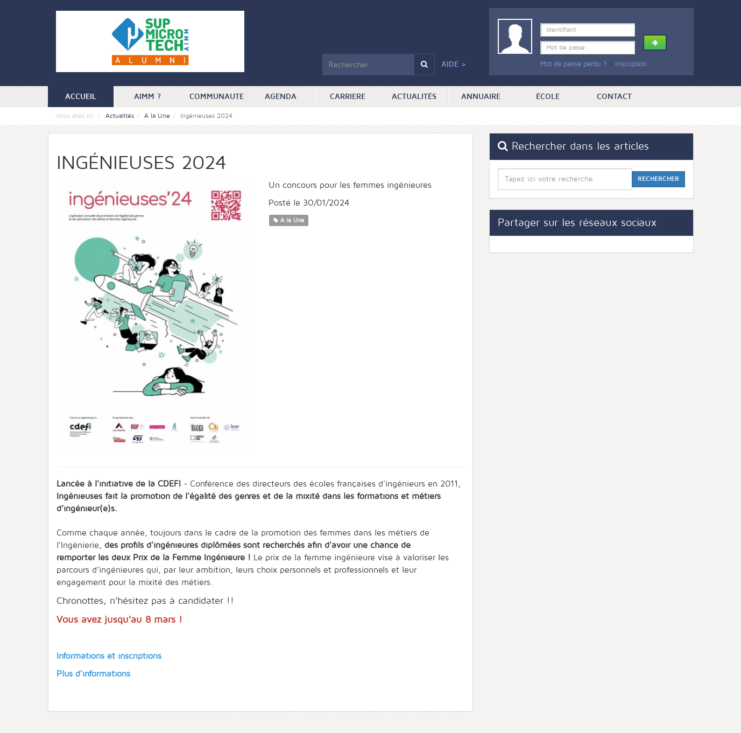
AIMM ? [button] (147, 97)
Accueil (89, 96)
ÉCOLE (548, 97)
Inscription (631, 64)
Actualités (414, 97)
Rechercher (658, 178)
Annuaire (480, 97)
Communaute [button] (216, 97)
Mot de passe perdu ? (573, 64)
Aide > (453, 64)
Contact (614, 97)
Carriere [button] (347, 97)
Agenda (281, 97)
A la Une (157, 115)
